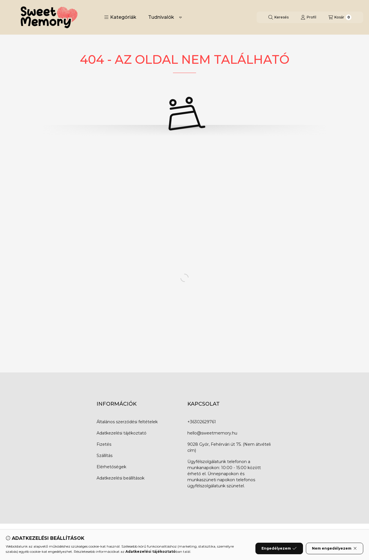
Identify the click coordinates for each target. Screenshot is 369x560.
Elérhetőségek (111, 466)
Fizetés (104, 444)
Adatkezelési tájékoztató (121, 433)
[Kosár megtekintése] (340, 17)
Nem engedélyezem (334, 548)
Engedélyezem (279, 548)
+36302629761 (201, 421)
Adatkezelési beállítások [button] (120, 478)
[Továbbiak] (180, 17)
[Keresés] (278, 17)
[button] (120, 17)
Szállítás (104, 455)
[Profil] (308, 17)
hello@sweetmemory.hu (212, 433)
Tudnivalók (161, 17)
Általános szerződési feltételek (127, 421)
